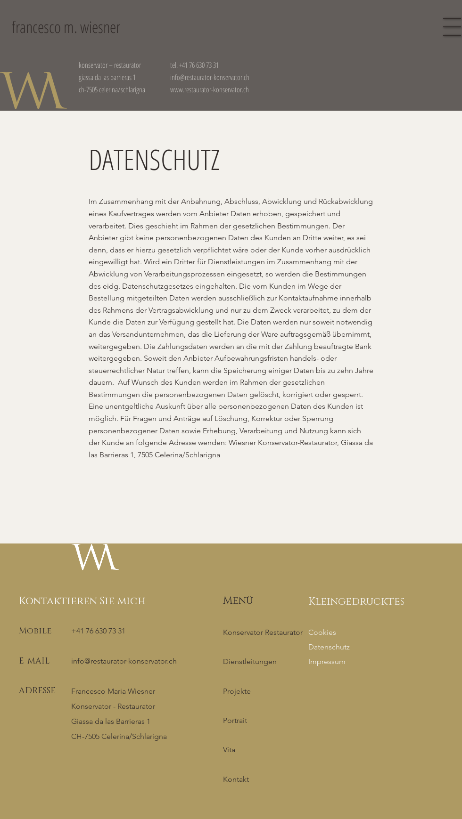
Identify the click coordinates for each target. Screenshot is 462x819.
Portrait (235, 720)
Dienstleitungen (250, 661)
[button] (452, 27)
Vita (229, 749)
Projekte (237, 691)
